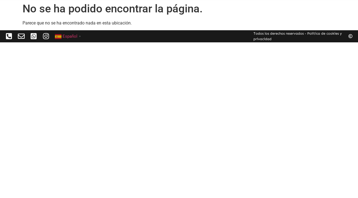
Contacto (312, 6)
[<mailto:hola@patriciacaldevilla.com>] (33, 36)
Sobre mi (278, 6)
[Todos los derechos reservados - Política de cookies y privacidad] (350, 36)
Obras (245, 6)
